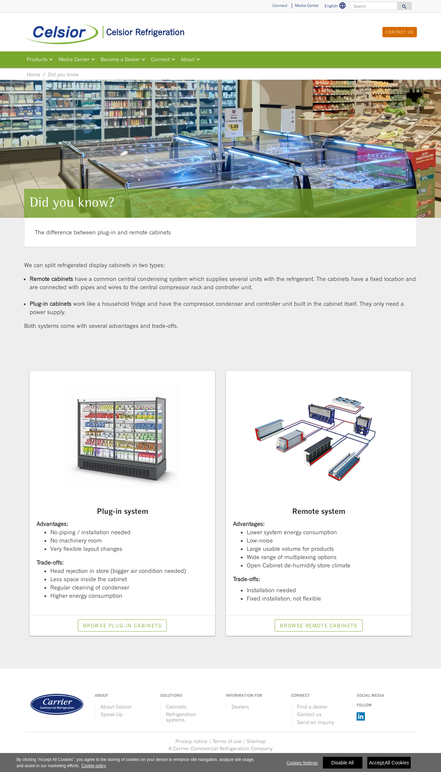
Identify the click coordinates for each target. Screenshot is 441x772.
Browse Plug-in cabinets (122, 625)
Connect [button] (280, 5)
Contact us (309, 714)
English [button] (336, 7)
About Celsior (116, 707)
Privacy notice (191, 741)
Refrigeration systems (181, 717)
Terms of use (227, 741)
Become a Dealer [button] (120, 59)
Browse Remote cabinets (318, 625)
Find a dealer (312, 707)
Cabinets (176, 707)
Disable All (342, 765)
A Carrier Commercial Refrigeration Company (220, 748)
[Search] (373, 6)
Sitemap (256, 741)
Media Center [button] (307, 5)
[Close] (383, 766)
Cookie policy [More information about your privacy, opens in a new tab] (93, 768)
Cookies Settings (302, 765)
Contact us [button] (400, 32)
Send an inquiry (315, 722)
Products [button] (37, 59)
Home (33, 74)
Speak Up (112, 714)
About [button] (188, 59)
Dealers (240, 707)
